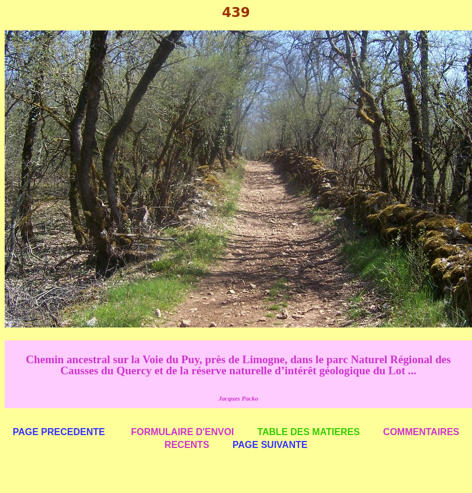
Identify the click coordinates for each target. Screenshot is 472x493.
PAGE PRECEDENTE (59, 432)
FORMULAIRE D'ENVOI (182, 432)
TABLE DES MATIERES (308, 432)
